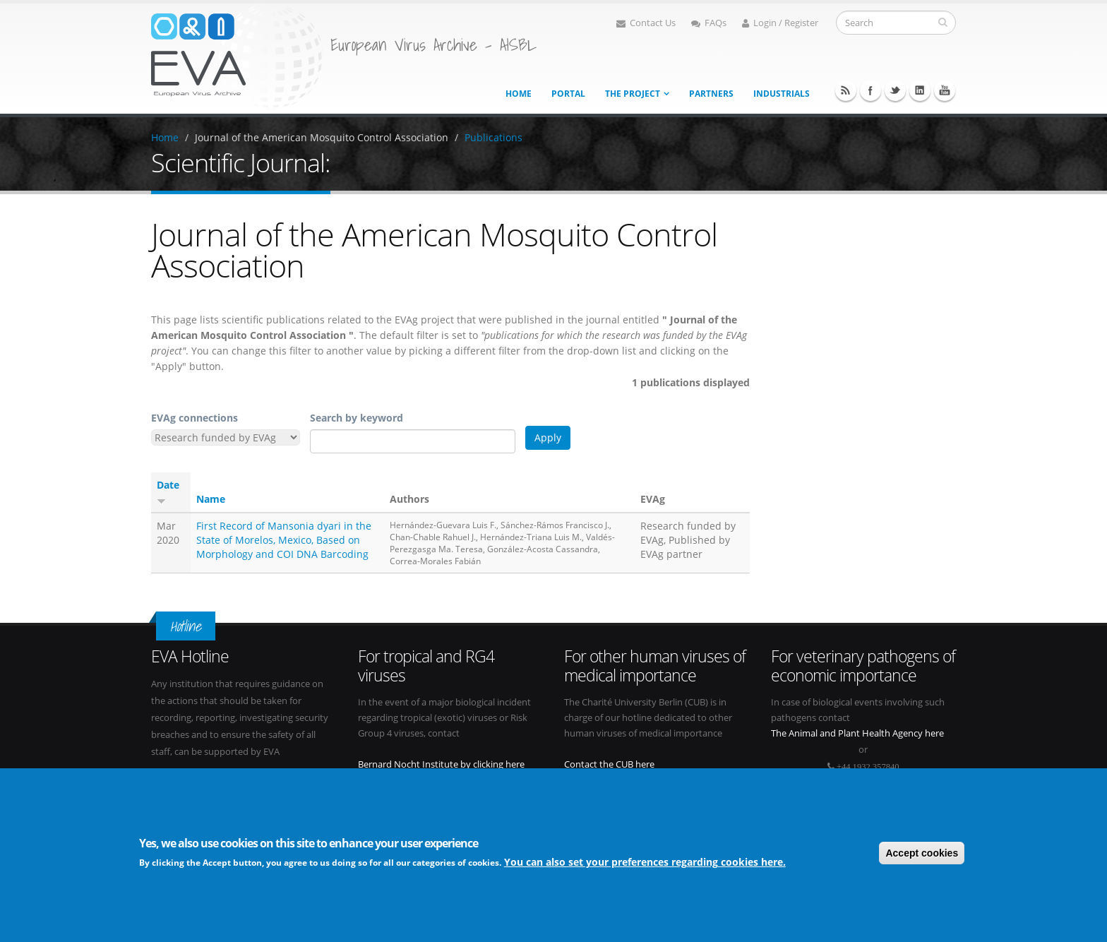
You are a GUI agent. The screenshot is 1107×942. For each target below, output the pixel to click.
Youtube (944, 90)
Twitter (895, 90)
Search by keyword (356, 417)
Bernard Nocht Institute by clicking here (441, 764)
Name (210, 499)
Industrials (781, 94)
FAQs (708, 23)
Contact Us (646, 23)
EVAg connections (194, 417)
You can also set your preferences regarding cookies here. (645, 862)
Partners (711, 94)
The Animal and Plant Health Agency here (857, 733)
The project (632, 94)
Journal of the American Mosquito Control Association (321, 137)
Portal (568, 94)
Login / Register (780, 23)
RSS (845, 90)
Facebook (870, 90)
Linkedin (920, 90)
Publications (493, 137)
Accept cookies (921, 853)
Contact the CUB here (609, 764)
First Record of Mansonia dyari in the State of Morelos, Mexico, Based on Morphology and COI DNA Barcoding (283, 540)
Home (518, 94)
